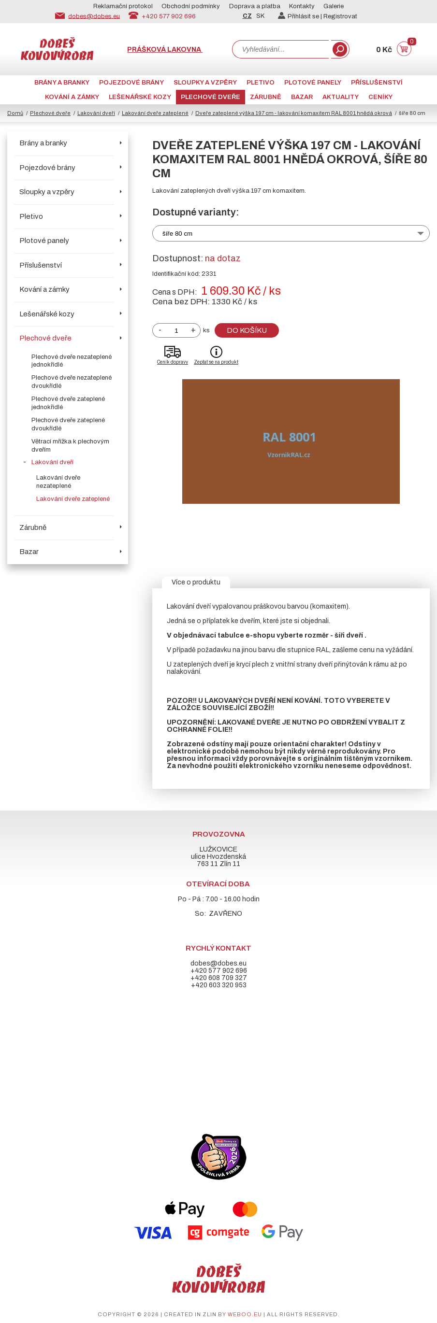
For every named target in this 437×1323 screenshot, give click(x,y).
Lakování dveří (96, 113)
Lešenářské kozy (140, 97)
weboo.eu (245, 1314)
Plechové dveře (210, 97)
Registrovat (340, 16)
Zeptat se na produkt (216, 362)
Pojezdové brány (131, 82)
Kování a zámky (72, 97)
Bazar (302, 97)
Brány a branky (61, 82)
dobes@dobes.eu (94, 16)
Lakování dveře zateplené (155, 113)
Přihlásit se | (300, 16)
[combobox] (280, 49)
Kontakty (302, 6)
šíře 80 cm (177, 233)
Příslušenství (377, 82)
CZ (247, 16)
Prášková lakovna (165, 49)
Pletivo (261, 82)
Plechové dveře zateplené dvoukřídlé (68, 424)
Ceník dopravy (172, 362)
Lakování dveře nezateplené (58, 481)
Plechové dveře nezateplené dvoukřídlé (71, 381)
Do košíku (247, 330)
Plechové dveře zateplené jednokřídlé (68, 403)
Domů (15, 113)
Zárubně (265, 97)
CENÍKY (380, 97)
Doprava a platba (254, 6)
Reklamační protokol (123, 6)
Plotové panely (312, 82)
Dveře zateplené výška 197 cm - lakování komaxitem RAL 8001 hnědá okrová (293, 113)
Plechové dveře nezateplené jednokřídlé (71, 361)
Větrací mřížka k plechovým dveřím (70, 445)
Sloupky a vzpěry (205, 82)
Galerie (333, 6)
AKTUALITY (340, 97)
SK (260, 16)
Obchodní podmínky (190, 6)
